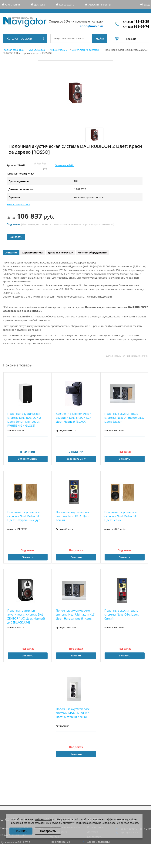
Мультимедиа (37, 49)
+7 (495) (136, 26)
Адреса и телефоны (100, 4)
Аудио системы (58, 49)
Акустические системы (85, 49)
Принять (21, 831)
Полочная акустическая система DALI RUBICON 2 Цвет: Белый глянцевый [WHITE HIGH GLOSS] (24, 419)
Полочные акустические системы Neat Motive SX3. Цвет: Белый (121, 516)
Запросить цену (27, 458)
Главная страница (13, 49)
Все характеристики (18, 204)
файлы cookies (43, 819)
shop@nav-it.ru (91, 26)
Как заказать (66, 4)
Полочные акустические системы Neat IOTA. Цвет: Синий (121, 614)
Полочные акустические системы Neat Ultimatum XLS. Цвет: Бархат (124, 417)
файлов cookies (129, 823)
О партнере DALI (64, 165)
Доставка (39, 4)
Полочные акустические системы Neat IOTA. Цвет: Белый (73, 516)
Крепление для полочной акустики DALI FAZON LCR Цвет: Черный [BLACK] (73, 417)
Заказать (16, 237)
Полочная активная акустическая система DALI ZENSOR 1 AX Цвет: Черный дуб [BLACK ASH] (26, 616)
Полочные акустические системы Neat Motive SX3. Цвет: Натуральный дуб (24, 516)
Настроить (48, 831)
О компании (12, 4)
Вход (146, 4)
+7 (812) (136, 21)
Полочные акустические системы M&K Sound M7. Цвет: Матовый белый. (73, 713)
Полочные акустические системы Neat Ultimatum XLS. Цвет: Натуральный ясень (75, 614)
